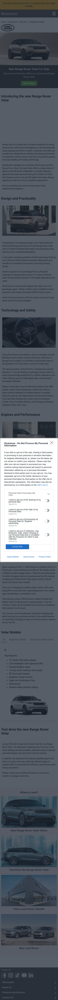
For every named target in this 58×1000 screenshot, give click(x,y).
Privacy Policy (45, 557)
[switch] (47, 500)
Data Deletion (13, 557)
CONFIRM (17, 546)
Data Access (28, 557)
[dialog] (29, 500)
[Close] (52, 443)
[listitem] (29, 494)
